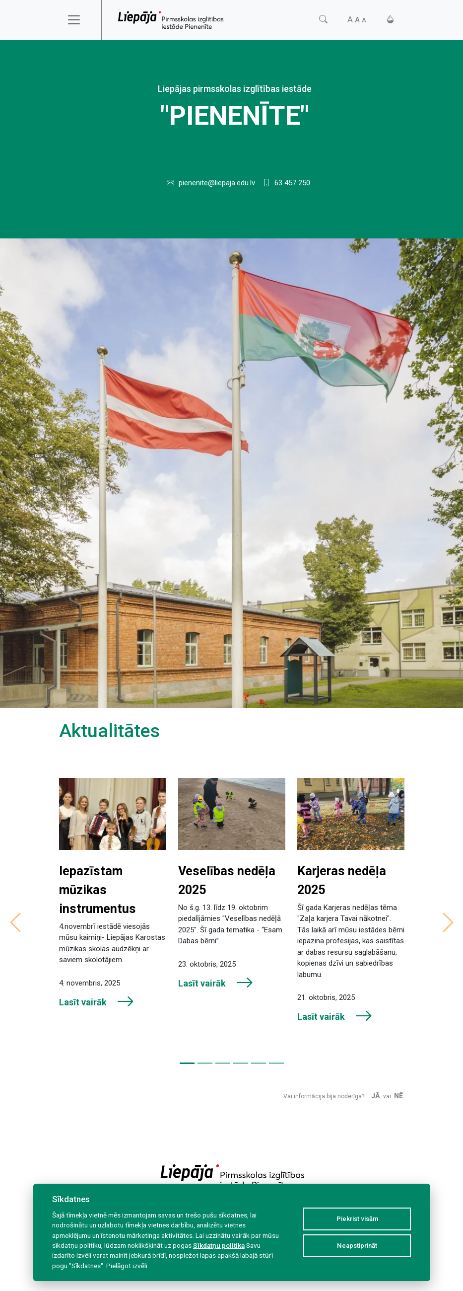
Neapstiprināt (357, 1245)
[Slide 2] (205, 1063)
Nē (398, 1096)
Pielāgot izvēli (126, 1266)
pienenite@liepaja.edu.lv (217, 182)
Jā (375, 1096)
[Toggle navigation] (80, 20)
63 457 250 (292, 182)
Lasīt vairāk (96, 1001)
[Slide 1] (451, 370)
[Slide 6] (276, 1063)
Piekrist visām (357, 1218)
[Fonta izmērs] (356, 19)
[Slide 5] (258, 1063)
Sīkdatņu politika (219, 1245)
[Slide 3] (222, 1063)
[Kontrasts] (390, 19)
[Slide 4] (240, 1063)
